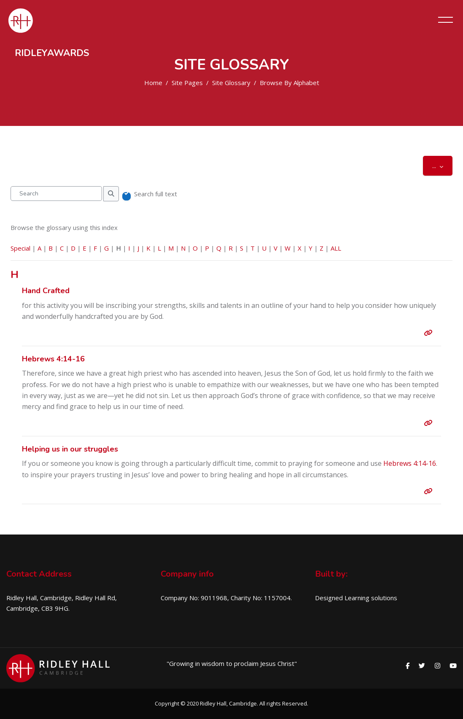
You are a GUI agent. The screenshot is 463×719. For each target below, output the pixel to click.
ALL (336, 248)
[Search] (56, 193)
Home (153, 82)
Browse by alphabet (289, 82)
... (442, 165)
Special (20, 248)
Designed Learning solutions (356, 597)
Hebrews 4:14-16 (409, 463)
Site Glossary (231, 82)
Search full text (155, 194)
